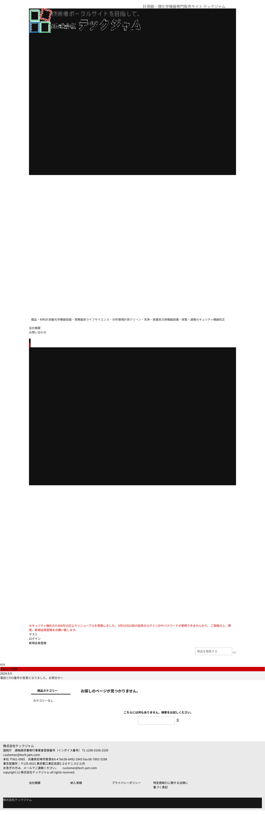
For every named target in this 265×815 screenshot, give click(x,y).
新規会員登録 (37, 648)
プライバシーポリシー (126, 787)
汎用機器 (39, 326)
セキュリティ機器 (96, 326)
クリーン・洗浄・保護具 (198, 317)
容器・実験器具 (104, 317)
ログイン (35, 643)
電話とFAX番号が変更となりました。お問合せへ (31, 682)
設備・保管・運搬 (64, 326)
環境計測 (168, 317)
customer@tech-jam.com (21, 759)
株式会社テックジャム (18, 750)
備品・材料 (40, 317)
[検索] (234, 657)
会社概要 (35, 333)
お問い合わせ (37, 337)
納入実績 (76, 787)
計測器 (60, 317)
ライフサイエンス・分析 (138, 317)
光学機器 (79, 317)
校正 (119, 326)
